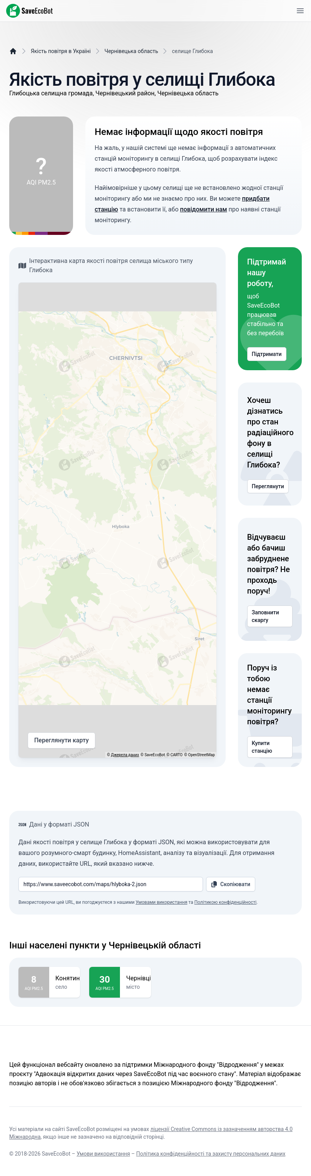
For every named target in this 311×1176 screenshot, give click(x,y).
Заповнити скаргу (270, 616)
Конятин (67, 978)
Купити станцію (270, 747)
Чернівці (138, 978)
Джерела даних (125, 755)
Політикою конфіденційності (225, 902)
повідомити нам (203, 209)
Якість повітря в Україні (61, 51)
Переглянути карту (61, 740)
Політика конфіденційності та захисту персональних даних (210, 1154)
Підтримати (266, 354)
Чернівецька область (131, 51)
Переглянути (268, 486)
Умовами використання (161, 902)
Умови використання (103, 1154)
